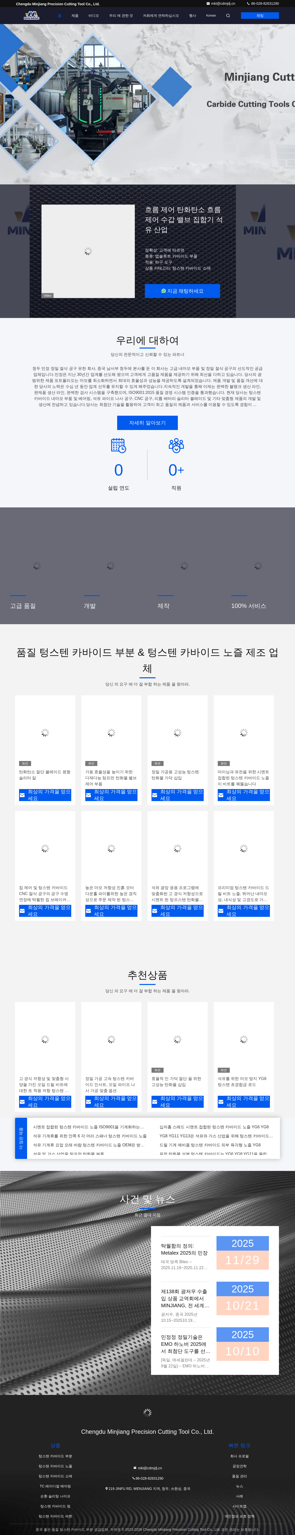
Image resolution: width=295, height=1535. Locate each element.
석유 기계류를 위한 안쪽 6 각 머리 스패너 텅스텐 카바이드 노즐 (90, 1136)
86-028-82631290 (262, 4)
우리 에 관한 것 (121, 16)
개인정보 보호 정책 (240, 1516)
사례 (239, 1496)
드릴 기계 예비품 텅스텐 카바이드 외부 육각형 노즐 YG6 (210, 1145)
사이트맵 (240, 1506)
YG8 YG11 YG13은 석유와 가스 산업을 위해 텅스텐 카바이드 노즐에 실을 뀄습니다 (217, 1136)
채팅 (260, 16)
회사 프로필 (239, 1456)
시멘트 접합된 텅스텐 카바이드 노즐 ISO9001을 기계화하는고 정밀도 (90, 1127)
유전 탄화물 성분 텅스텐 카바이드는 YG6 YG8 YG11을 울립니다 (217, 1154)
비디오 (94, 16)
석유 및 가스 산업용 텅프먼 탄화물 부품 (68, 1154)
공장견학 (240, 1466)
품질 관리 (239, 1476)
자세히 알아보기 (147, 422)
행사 (192, 16)
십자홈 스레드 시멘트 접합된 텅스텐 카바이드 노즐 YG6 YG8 (214, 1127)
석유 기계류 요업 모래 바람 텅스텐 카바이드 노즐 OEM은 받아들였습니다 (90, 1145)
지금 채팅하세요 (182, 291)
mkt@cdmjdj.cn (221, 4)
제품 (75, 16)
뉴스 (239, 1486)
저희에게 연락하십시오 (161, 16)
